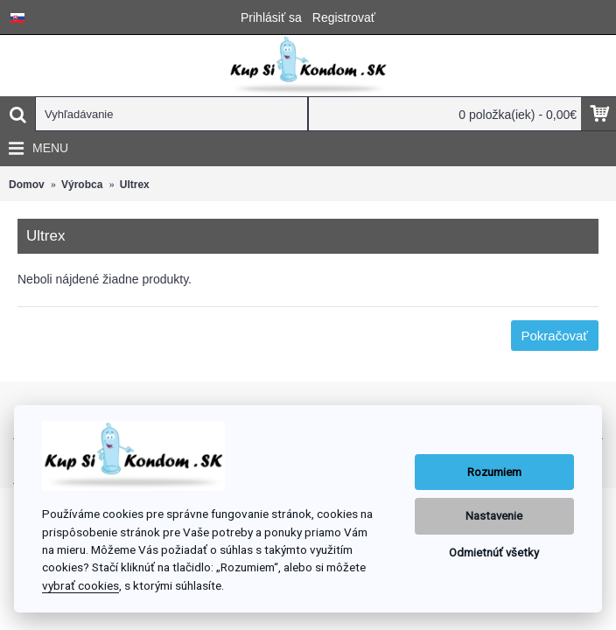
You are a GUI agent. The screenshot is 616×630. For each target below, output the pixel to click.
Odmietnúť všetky (494, 552)
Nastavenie (494, 515)
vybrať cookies (80, 585)
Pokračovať (555, 335)
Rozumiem (494, 472)
